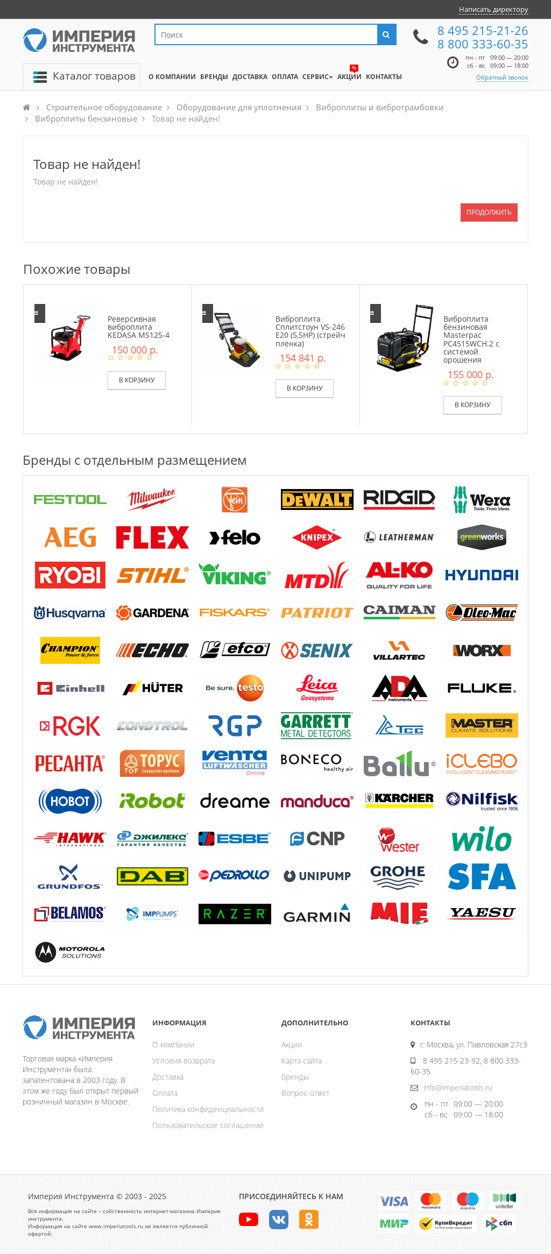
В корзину (136, 380)
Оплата (165, 1093)
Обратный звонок (502, 77)
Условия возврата (183, 1060)
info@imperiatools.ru (457, 1087)
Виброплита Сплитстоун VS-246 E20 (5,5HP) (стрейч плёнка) (310, 331)
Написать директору (493, 9)
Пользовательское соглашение (208, 1125)
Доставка (167, 1077)
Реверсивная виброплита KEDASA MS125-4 (138, 327)
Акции (291, 1044)
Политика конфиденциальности (208, 1109)
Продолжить (489, 212)
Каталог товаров (94, 76)
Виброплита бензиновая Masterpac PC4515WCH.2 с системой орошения (471, 339)
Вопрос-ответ (305, 1093)
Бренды (295, 1077)
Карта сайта (301, 1060)
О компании (173, 1044)
